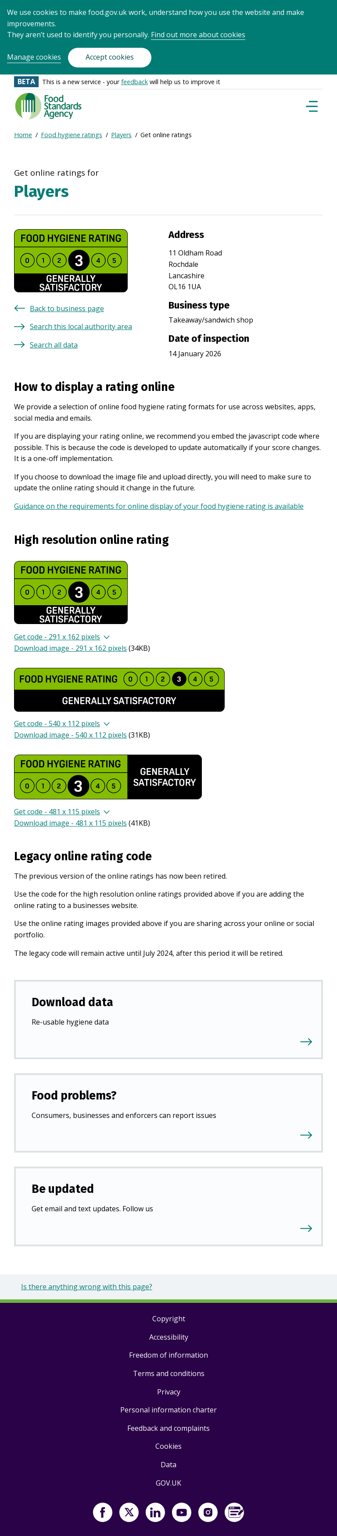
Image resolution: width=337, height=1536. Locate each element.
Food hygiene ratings (71, 135)
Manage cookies (34, 57)
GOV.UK (168, 1483)
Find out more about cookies (198, 34)
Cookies (168, 1446)
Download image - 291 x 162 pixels (70, 648)
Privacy (168, 1392)
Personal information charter (168, 1410)
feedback (134, 82)
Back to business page (67, 308)
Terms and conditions (168, 1373)
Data (168, 1464)
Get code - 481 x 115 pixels (57, 811)
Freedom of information (168, 1355)
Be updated (63, 1189)
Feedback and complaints (168, 1428)
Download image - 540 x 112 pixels (70, 735)
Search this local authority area (81, 326)
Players (121, 135)
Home (23, 135)
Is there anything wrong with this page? (86, 1286)
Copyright (168, 1318)
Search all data (54, 345)
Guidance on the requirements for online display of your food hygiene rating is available (159, 506)
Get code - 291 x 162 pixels (57, 637)
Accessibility (168, 1337)
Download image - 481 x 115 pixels (70, 823)
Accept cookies (110, 57)
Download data (72, 1002)
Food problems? (74, 1096)
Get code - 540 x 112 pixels (57, 723)
